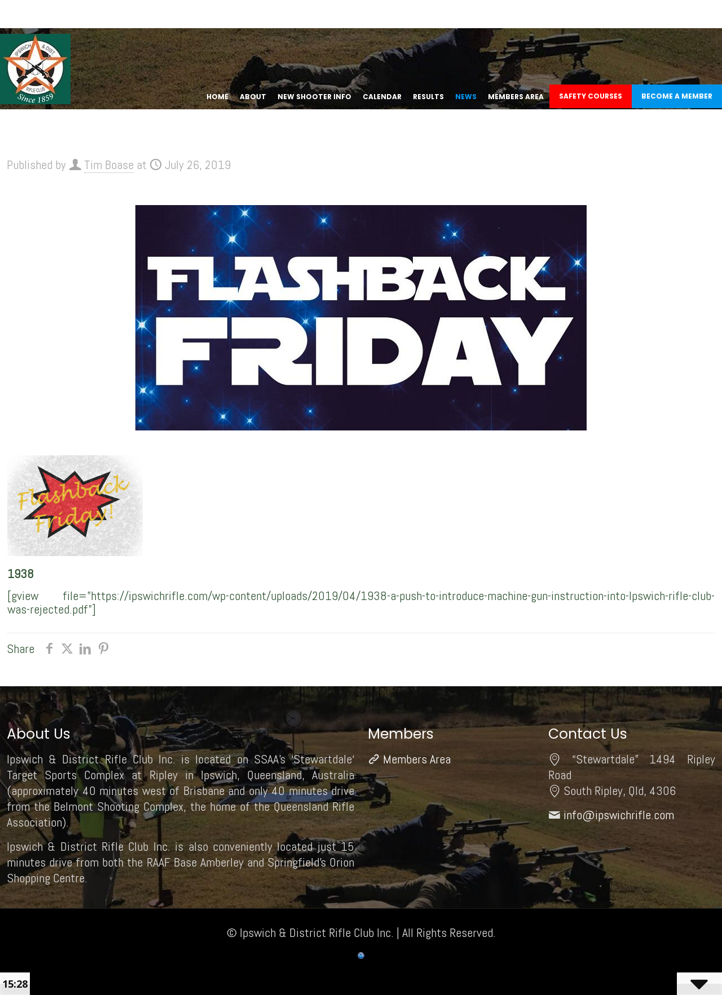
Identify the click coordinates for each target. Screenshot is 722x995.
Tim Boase (109, 164)
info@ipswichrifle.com (618, 815)
